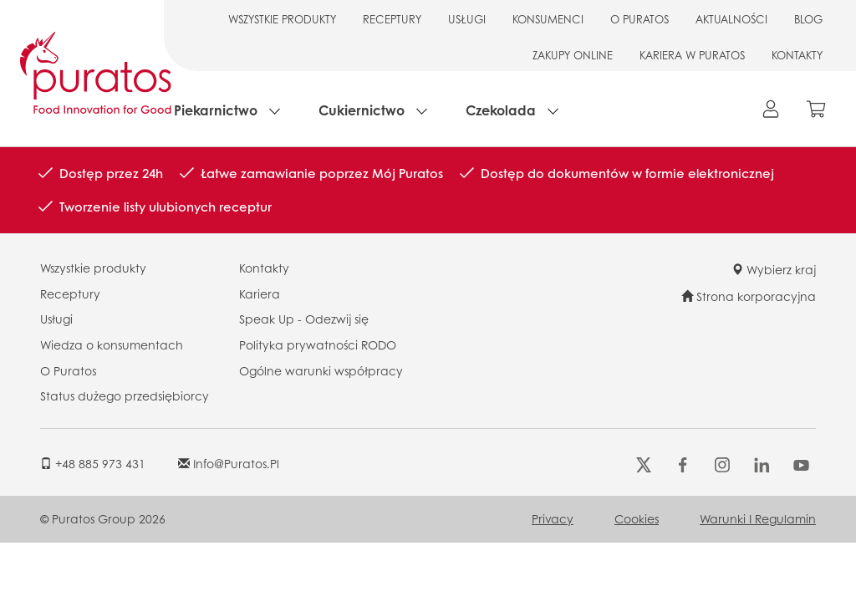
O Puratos (68, 370)
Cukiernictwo (361, 110)
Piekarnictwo (215, 110)
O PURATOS (639, 19)
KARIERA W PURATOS (692, 55)
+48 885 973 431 (92, 463)
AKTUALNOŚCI (731, 19)
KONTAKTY (797, 55)
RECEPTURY (392, 19)
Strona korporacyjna (748, 296)
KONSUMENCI (547, 19)
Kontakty (264, 267)
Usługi (56, 318)
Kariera (259, 293)
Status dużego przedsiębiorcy (124, 395)
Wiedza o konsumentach (111, 344)
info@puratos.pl (228, 463)
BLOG (808, 19)
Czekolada (501, 110)
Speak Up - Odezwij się (304, 318)
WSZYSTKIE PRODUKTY (282, 19)
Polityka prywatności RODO (317, 344)
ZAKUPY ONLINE (572, 55)
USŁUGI (467, 19)
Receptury (70, 293)
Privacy (552, 518)
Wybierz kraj (773, 269)
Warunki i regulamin (758, 518)
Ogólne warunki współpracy (321, 370)
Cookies (636, 518)
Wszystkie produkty (93, 267)
